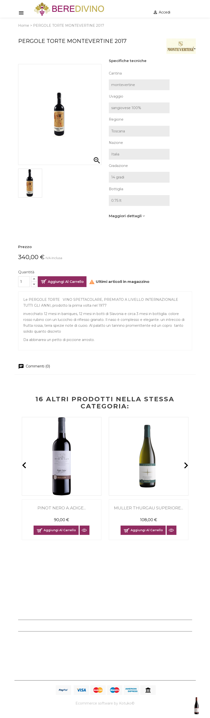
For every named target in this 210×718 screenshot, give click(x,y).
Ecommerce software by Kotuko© (105, 703)
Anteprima (84, 530)
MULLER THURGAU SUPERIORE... (148, 507)
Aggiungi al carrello (66, 281)
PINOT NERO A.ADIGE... (61, 507)
